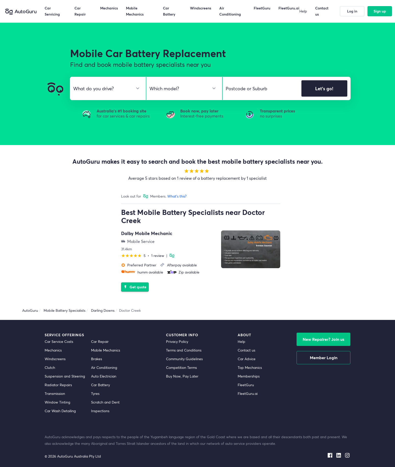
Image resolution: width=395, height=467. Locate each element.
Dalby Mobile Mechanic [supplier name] (146, 233)
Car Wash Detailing (60, 410)
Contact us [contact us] (246, 350)
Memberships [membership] (249, 376)
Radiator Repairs (58, 384)
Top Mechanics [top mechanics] (250, 367)
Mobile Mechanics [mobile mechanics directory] (105, 350)
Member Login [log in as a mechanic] (323, 357)
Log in (352, 11)
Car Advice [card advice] (247, 358)
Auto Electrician (103, 376)
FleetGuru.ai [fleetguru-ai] (248, 393)
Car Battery (100, 384)
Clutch (50, 367)
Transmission (55, 393)
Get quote (134, 286)
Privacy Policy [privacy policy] (177, 341)
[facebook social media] (330, 454)
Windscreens (55, 358)
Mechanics (109, 8)
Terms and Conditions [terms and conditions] (183, 350)
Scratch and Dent (105, 402)
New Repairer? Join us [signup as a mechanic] (323, 339)
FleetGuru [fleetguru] (246, 384)
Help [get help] (241, 341)
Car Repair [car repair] (100, 341)
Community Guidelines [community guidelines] (184, 358)
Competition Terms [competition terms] (181, 367)
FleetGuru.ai (288, 8)
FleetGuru (262, 8)
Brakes (96, 358)
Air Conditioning (104, 367)
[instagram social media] (347, 454)
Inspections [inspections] (100, 410)
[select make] (106, 88)
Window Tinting (57, 402)
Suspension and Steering (65, 376)
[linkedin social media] (338, 454)
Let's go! (324, 88)
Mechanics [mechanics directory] (53, 350)
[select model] (182, 88)
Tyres (95, 393)
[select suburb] (260, 88)
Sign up (380, 11)
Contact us (321, 11)
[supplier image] (250, 249)
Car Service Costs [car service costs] (59, 341)
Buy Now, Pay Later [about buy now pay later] (182, 376)
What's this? (176, 196)
